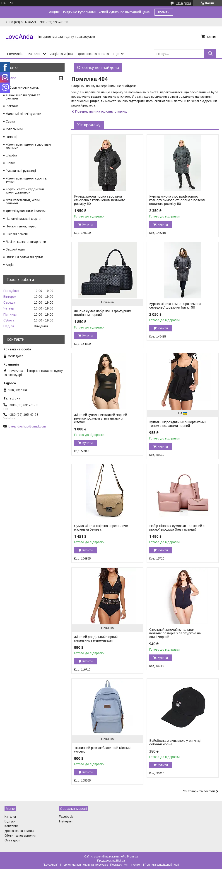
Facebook (66, 816)
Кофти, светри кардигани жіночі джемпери (25, 190)
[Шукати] (210, 53)
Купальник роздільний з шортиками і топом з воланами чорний (177, 423)
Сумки (10, 121)
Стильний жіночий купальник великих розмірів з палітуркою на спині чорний (175, 633)
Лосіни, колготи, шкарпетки (26, 241)
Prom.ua (132, 856)
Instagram (66, 821)
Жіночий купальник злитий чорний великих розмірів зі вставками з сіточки (100, 418)
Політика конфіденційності (162, 864)
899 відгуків (183, 3)
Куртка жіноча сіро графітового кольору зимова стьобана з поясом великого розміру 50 (177, 200)
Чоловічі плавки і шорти (23, 218)
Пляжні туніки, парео (21, 226)
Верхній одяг (15, 249)
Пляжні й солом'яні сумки (24, 257)
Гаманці (11, 137)
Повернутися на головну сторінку (101, 111)
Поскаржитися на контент (126, 864)
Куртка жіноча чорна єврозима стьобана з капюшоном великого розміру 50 (99, 200)
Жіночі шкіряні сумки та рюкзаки (23, 96)
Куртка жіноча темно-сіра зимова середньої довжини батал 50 (175, 305)
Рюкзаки (12, 106)
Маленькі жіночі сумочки (23, 114)
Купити (87, 224)
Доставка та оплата (93, 54)
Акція (10, 265)
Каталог (34, 54)
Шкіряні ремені (17, 234)
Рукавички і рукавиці (21, 170)
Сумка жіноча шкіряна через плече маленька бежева (101, 527)
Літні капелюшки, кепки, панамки (23, 201)
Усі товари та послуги (199, 791)
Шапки (10, 163)
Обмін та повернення (20, 835)
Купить (163, 12)
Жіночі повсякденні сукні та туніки (26, 180)
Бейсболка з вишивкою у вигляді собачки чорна (174, 742)
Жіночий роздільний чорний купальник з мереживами (96, 638)
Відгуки (10, 821)
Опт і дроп (12, 840)
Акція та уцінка (61, 54)
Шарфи (11, 155)
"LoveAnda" (15, 54)
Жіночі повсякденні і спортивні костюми (28, 146)
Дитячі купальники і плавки (26, 211)
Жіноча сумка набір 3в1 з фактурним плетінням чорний (102, 312)
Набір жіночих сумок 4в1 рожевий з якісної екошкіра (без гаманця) (177, 527)
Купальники (14, 129)
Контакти (11, 826)
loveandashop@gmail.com (27, 426)
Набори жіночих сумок (22, 87)
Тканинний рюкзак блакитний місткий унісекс (102, 749)
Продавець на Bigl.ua (111, 860)
